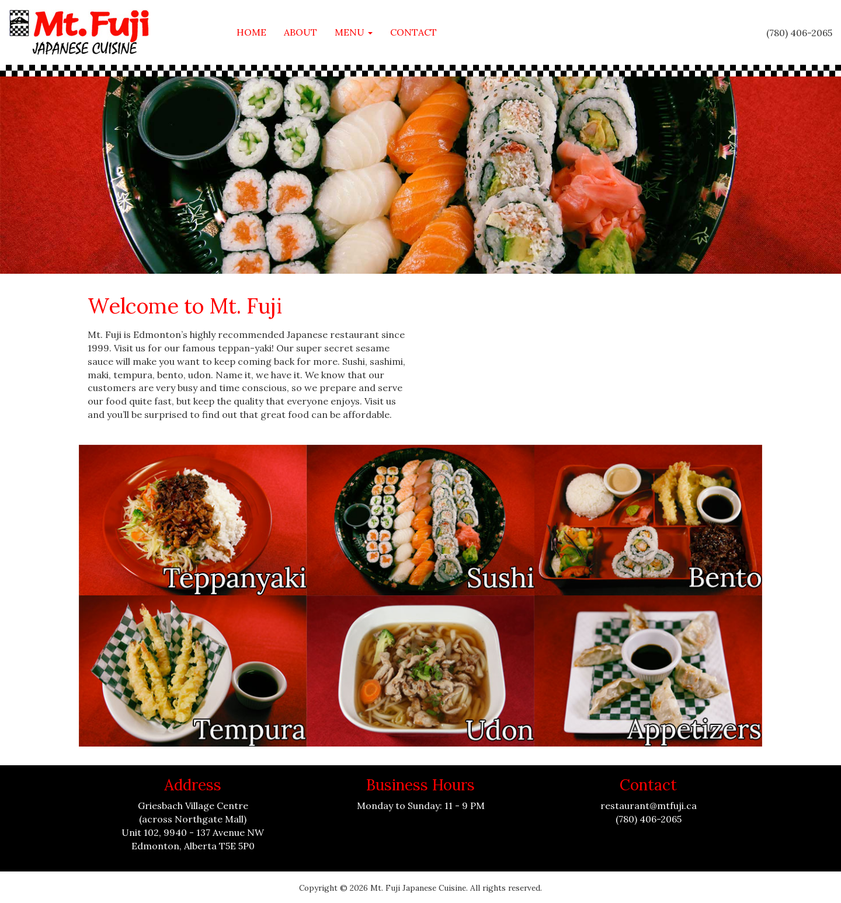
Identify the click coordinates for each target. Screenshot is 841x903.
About (300, 32)
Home (251, 32)
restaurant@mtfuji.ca (648, 805)
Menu (354, 32)
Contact (413, 32)
